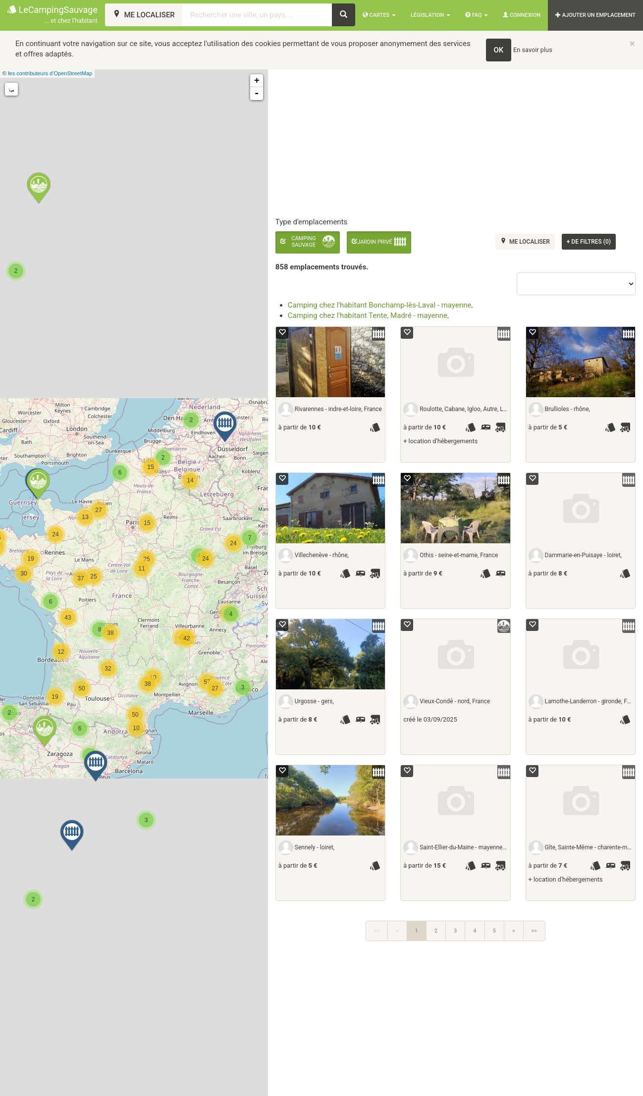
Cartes (379, 15)
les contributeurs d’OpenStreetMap (50, 73)
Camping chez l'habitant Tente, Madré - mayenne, (368, 315)
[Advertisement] (455, 1023)
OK (499, 50)
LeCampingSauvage (52, 15)
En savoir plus (532, 49)
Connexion (521, 15)
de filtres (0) (589, 241)
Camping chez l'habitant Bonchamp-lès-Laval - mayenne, (380, 305)
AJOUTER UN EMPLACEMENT (595, 15)
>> (534, 931)
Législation (430, 15)
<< (376, 931)
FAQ (476, 15)
